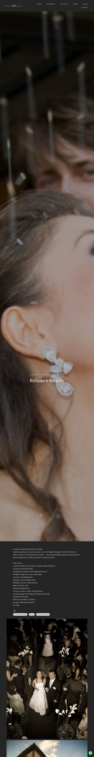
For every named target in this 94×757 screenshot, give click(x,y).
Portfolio (64, 4)
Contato (84, 7)
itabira (32, 614)
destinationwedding (20, 614)
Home (39, 4)
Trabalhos (51, 4)
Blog (76, 4)
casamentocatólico (43, 614)
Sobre (85, 4)
